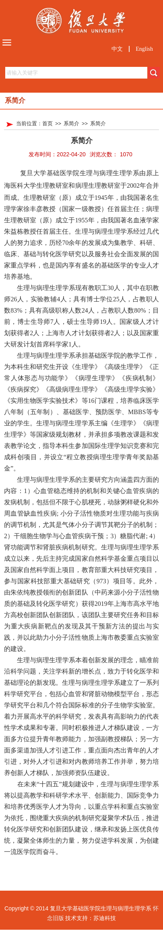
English (144, 49)
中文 (117, 49)
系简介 (71, 123)
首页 (47, 123)
